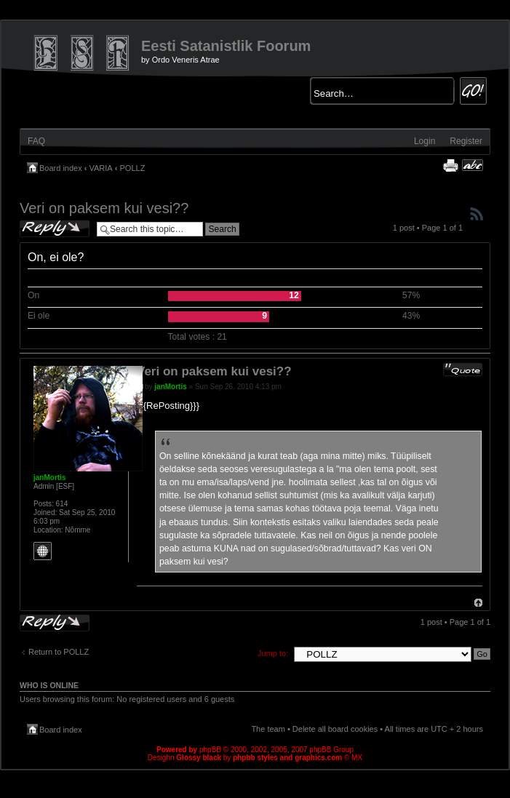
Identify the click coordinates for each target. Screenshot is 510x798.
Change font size (472, 165)
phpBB (210, 750)
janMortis (170, 387)
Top (478, 603)
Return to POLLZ (58, 651)
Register (466, 141)
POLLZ (133, 168)
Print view (450, 165)
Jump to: (273, 653)
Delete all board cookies (335, 729)
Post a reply (54, 229)
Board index (60, 168)
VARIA (101, 168)
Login (424, 141)
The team (267, 729)
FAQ (36, 141)
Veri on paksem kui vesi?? (104, 208)
